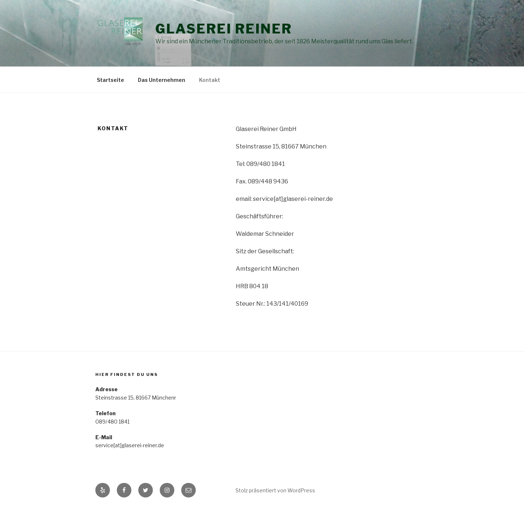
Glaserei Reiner (223, 29)
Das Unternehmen (161, 80)
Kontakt (209, 80)
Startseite (110, 80)
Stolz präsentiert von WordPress (275, 490)
